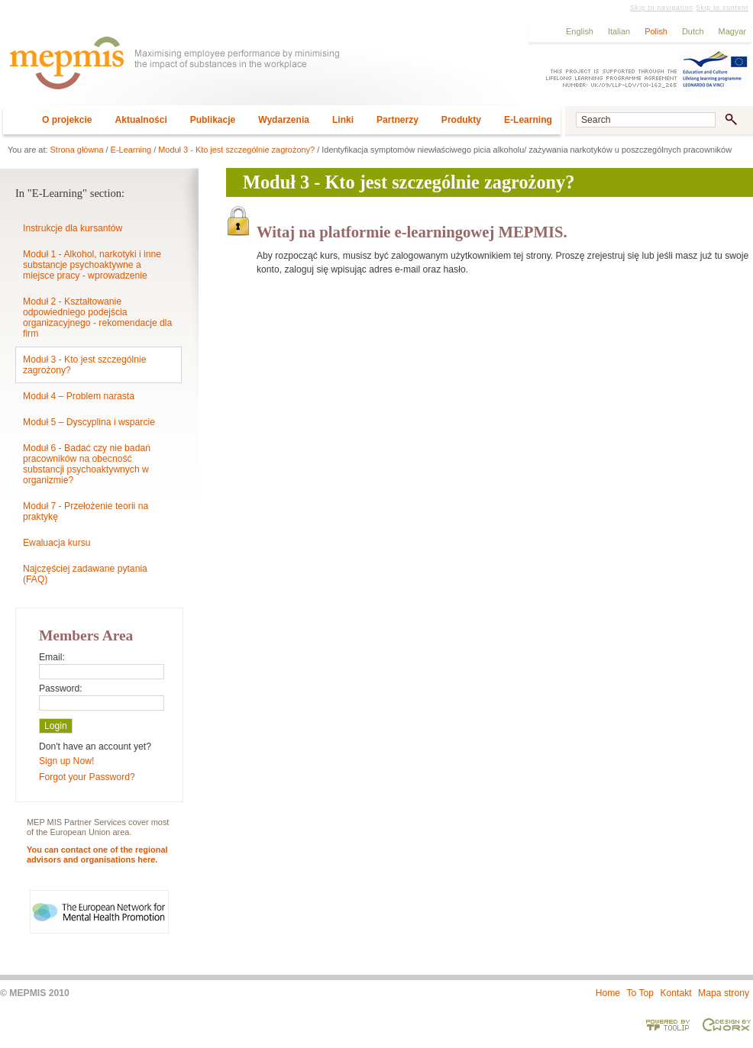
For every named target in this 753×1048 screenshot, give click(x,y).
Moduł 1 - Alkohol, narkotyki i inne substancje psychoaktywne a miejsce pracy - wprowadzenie (92, 265)
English (579, 31)
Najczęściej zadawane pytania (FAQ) (85, 574)
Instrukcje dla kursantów (72, 228)
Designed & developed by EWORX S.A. (726, 1024)
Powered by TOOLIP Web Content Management (668, 1024)
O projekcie (67, 119)
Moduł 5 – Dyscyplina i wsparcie (89, 422)
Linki (343, 119)
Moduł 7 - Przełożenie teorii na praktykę (85, 511)
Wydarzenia (283, 119)
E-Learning (528, 119)
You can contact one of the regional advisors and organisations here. (97, 854)
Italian (619, 31)
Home (608, 993)
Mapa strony (723, 993)
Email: (52, 657)
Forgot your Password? (87, 777)
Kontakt (675, 993)
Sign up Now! (66, 761)
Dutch (693, 31)
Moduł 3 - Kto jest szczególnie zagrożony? (236, 149)
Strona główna (77, 149)
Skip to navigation (661, 7)
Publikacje (213, 119)
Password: (60, 688)
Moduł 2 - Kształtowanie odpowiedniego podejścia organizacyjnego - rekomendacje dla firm (97, 317)
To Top (640, 993)
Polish (656, 31)
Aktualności (141, 119)
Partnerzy (397, 119)
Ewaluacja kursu (57, 542)
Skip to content (722, 7)
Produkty (461, 119)
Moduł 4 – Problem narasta (78, 396)
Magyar (732, 31)
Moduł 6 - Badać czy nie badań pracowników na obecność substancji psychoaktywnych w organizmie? (86, 464)
